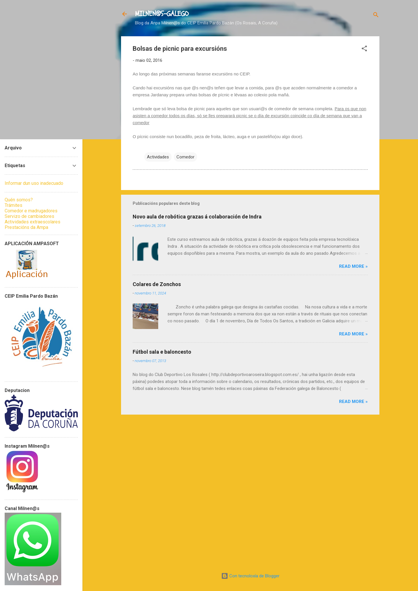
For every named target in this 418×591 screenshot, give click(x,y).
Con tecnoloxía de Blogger (250, 576)
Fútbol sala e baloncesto (162, 352)
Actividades (158, 157)
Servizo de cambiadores (29, 216)
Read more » (353, 266)
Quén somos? (19, 200)
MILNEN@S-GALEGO (162, 14)
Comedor (185, 157)
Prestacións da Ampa (26, 227)
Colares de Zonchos (157, 284)
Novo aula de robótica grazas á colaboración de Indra (197, 217)
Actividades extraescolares (32, 222)
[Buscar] (375, 16)
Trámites (13, 205)
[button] (364, 49)
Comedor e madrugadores (31, 211)
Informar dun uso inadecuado (34, 183)
